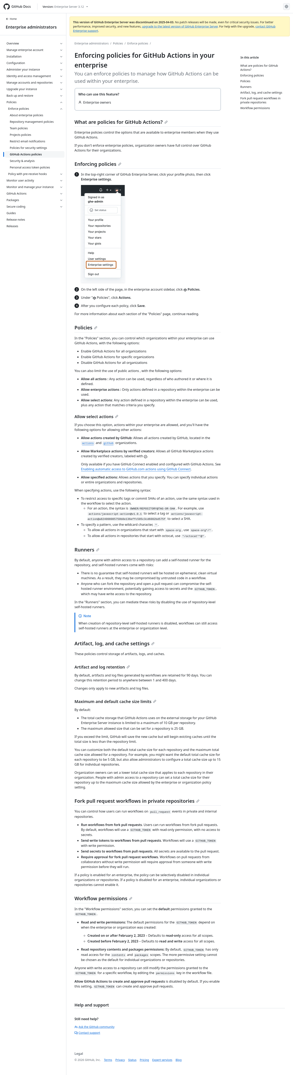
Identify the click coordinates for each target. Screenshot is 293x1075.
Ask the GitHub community (94, 1027)
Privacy (120, 1060)
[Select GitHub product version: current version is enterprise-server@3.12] (65, 6)
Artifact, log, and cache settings (114, 643)
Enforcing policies (97, 164)
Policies (118, 43)
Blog (179, 1060)
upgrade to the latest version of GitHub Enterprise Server (180, 26)
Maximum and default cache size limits (115, 701)
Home (11, 19)
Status (132, 1060)
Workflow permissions (103, 898)
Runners (86, 549)
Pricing (144, 1060)
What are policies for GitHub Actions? (121, 121)
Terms (108, 1060)
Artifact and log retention (102, 667)
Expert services (162, 1060)
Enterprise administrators (31, 27)
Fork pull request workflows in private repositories (136, 800)
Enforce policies (137, 43)
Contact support (87, 1033)
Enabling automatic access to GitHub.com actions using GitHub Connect (136, 469)
